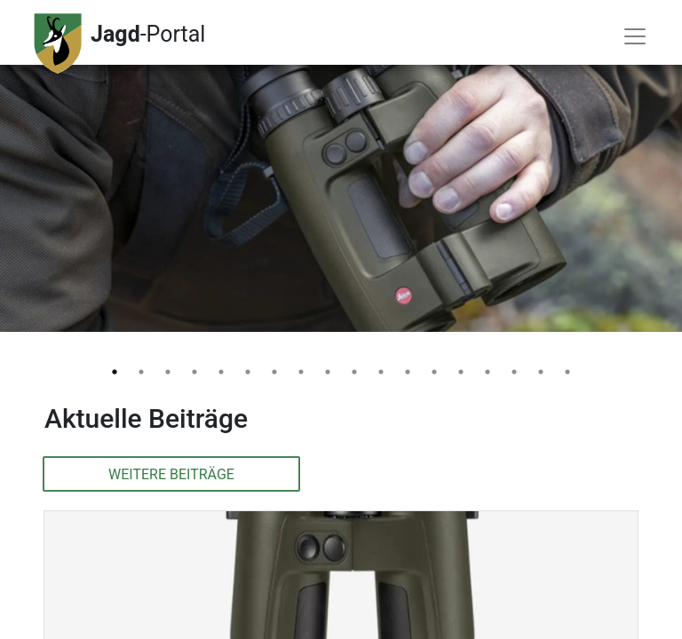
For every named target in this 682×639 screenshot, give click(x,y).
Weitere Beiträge (171, 474)
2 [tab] (141, 372)
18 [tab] (567, 372)
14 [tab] (461, 372)
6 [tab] (248, 372)
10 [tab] (354, 372)
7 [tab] (274, 372)
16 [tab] (514, 372)
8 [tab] (301, 372)
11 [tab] (381, 372)
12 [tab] (407, 372)
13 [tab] (434, 372)
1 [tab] (114, 372)
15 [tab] (487, 372)
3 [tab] (168, 372)
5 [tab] (221, 372)
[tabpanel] (341, 166)
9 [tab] (328, 372)
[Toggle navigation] (635, 36)
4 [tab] (194, 372)
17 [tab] (541, 372)
